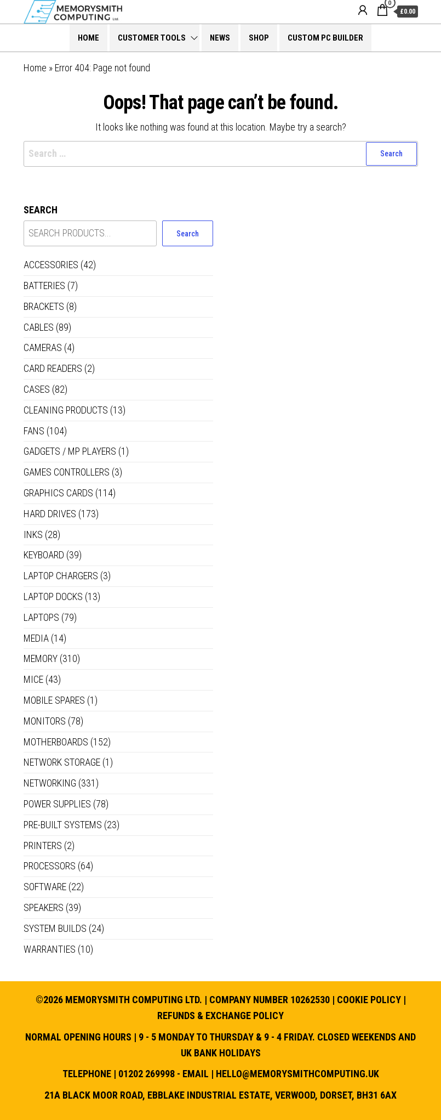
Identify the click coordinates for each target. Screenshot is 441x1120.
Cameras (43, 347)
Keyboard (44, 555)
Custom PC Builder (325, 38)
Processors (50, 866)
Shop (259, 38)
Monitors (45, 721)
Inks (33, 534)
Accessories (51, 264)
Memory (41, 658)
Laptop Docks (53, 596)
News (220, 38)
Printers (43, 845)
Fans (34, 431)
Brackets (44, 306)
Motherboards (56, 742)
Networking (50, 783)
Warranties (50, 949)
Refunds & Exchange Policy (220, 1015)
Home (88, 38)
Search (41, 210)
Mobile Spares (54, 700)
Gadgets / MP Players (70, 451)
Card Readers (53, 368)
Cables (39, 327)
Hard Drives (50, 513)
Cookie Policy (369, 999)
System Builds (55, 928)
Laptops (41, 617)
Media (36, 638)
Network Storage (62, 762)
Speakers (44, 907)
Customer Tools (152, 38)
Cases (37, 389)
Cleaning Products (66, 410)
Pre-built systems (63, 824)
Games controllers (67, 472)
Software (45, 886)
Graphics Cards (58, 493)
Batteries (44, 285)
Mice (33, 679)
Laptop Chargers (61, 575)
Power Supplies (57, 804)
